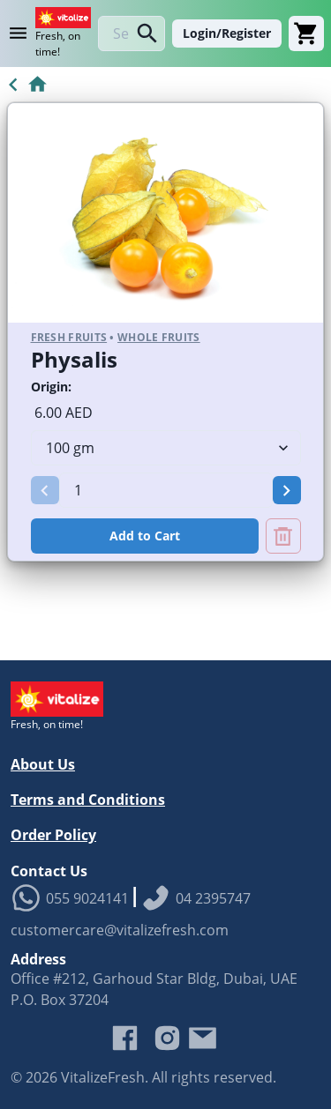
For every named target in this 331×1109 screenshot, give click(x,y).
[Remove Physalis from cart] (283, 536)
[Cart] (306, 33)
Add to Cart (144, 535)
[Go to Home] (24, 84)
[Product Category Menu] (21, 33)
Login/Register (227, 33)
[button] (45, 490)
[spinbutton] (166, 490)
